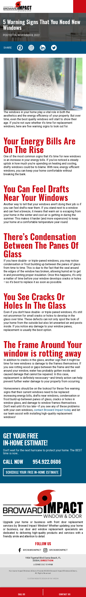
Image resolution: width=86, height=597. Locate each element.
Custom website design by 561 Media (43, 578)
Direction (47, 560)
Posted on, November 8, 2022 (21, 35)
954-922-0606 (21, 592)
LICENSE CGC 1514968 (43, 565)
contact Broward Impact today (52, 410)
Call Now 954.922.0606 (32, 461)
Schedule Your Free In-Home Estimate (32, 471)
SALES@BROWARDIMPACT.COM (64, 592)
